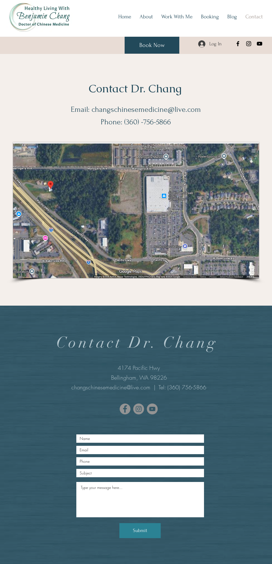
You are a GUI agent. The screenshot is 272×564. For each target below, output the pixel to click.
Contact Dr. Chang (135, 88)
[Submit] (140, 530)
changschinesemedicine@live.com (146, 109)
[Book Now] (152, 45)
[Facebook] (238, 43)
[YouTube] (259, 43)
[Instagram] (248, 43)
